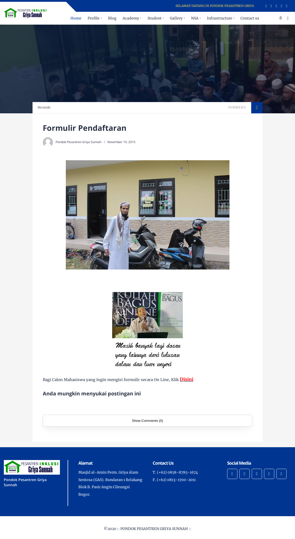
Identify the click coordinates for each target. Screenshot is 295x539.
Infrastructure (219, 18)
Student (155, 18)
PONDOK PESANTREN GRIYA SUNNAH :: (155, 528)
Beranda (44, 107)
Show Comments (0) (147, 421)
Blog (112, 18)
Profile (94, 18)
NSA (194, 18)
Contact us (249, 18)
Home (75, 18)
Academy (131, 18)
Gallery (176, 18)
